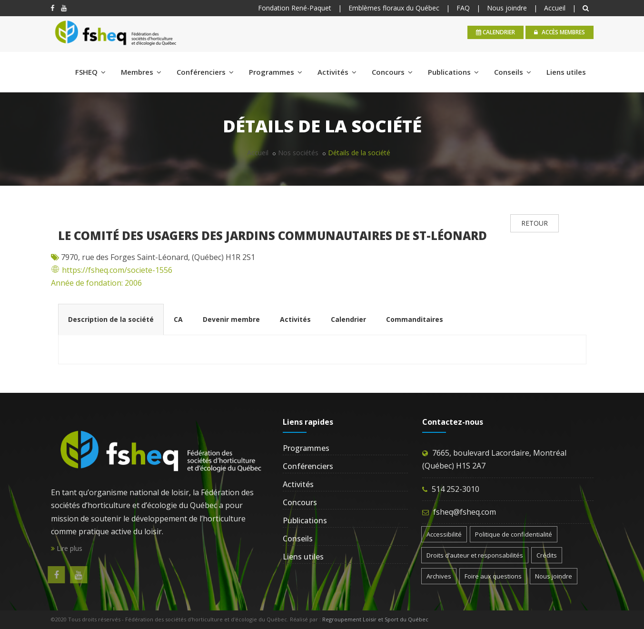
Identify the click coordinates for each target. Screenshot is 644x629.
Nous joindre (507, 7)
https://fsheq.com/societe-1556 (111, 270)
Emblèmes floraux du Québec (393, 7)
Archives (438, 576)
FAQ (463, 7)
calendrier (495, 32)
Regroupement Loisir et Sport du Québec (375, 619)
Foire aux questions (493, 576)
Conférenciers (205, 72)
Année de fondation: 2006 (96, 283)
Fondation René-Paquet (294, 7)
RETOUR (534, 223)
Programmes (275, 72)
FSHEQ (90, 72)
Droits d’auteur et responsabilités (474, 555)
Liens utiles (566, 72)
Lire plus (66, 548)
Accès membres (559, 32)
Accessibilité (444, 534)
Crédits (546, 555)
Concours (392, 72)
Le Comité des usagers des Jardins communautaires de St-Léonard (272, 235)
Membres (141, 72)
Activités (337, 72)
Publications (453, 72)
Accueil (554, 7)
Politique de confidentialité (513, 534)
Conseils (512, 72)
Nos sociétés (298, 152)
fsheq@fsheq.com (464, 512)
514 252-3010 (455, 489)
